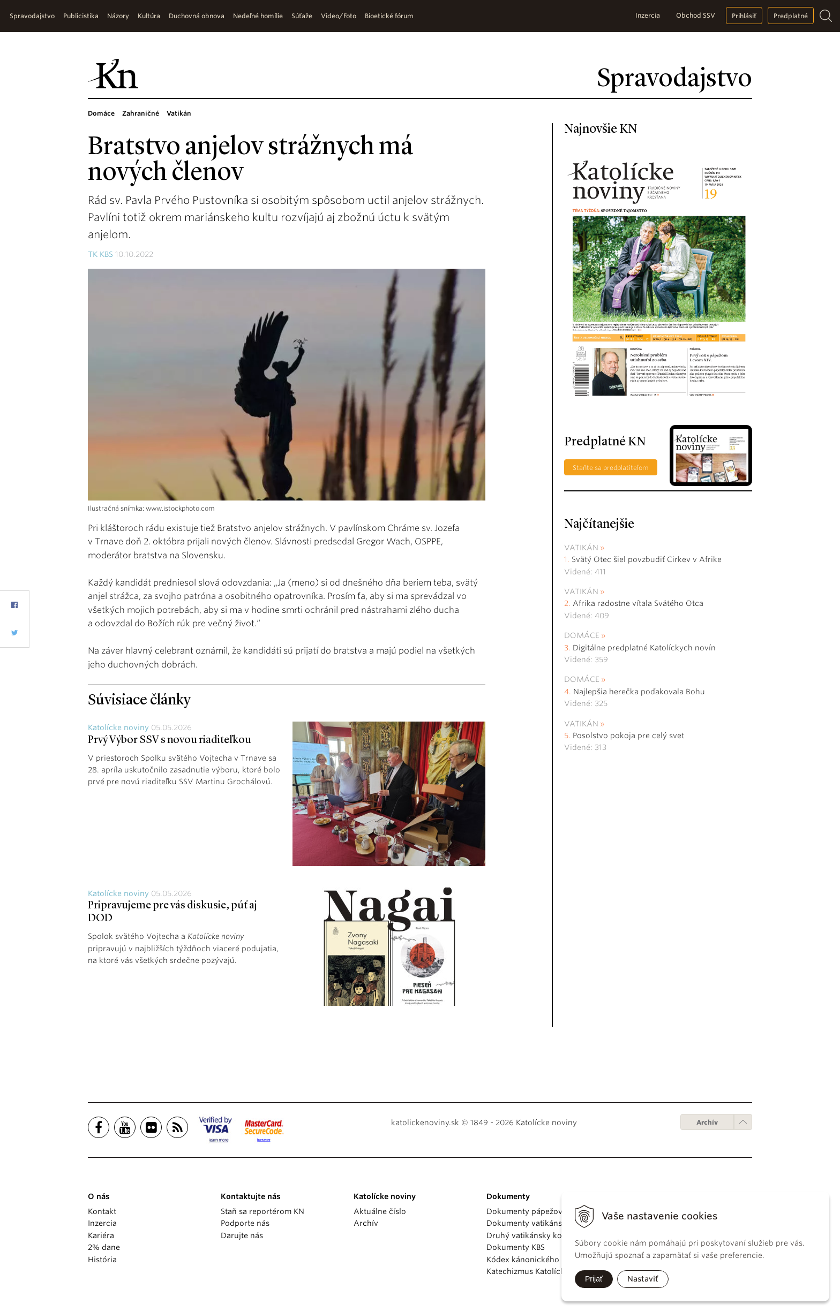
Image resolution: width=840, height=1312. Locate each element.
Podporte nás (245, 1223)
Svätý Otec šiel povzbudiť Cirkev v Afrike (647, 559)
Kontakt (102, 1211)
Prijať (594, 1279)
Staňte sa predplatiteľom (611, 468)
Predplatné (791, 16)
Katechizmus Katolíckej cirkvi (540, 1271)
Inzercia (647, 15)
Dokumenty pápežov (524, 1211)
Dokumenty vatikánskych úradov (547, 1223)
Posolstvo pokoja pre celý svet (628, 735)
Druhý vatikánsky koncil (530, 1235)
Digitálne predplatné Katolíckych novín (644, 647)
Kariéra (101, 1235)
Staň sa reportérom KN (262, 1211)
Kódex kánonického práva (534, 1259)
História (102, 1259)
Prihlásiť (744, 16)
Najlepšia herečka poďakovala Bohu (639, 691)
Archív (707, 1122)
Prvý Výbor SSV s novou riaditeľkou (169, 740)
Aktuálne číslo (380, 1211)
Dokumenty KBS (515, 1247)
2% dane (104, 1247)
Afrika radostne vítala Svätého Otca (638, 603)
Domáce (581, 635)
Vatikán (581, 547)
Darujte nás (242, 1235)
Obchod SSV (695, 15)
